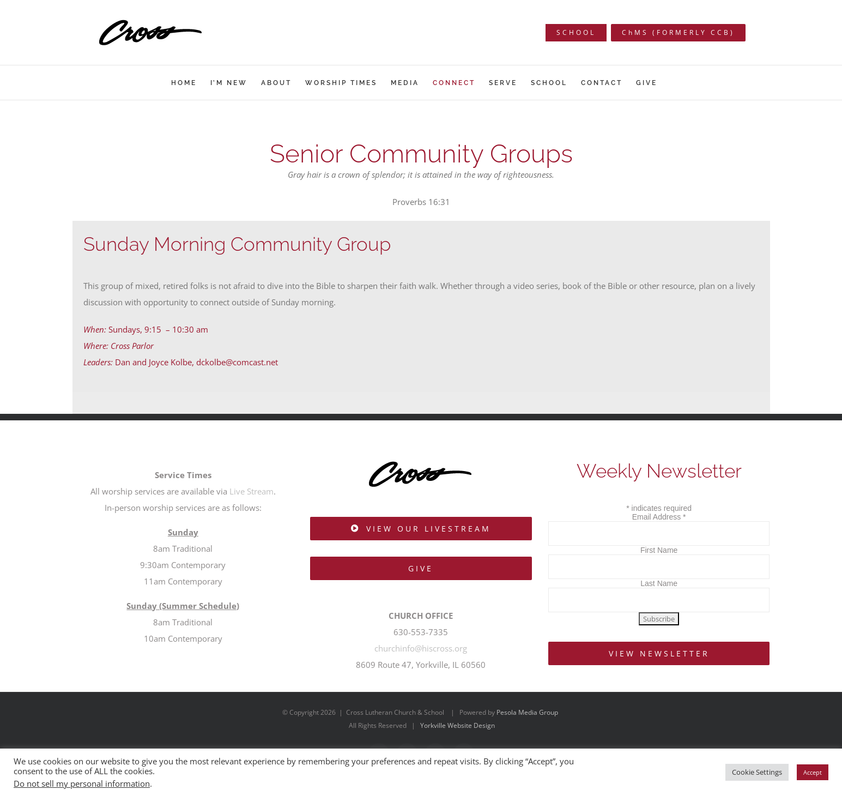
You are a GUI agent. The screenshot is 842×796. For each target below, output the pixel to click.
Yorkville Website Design (457, 725)
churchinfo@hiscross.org (420, 648)
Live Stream (251, 491)
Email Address (659, 516)
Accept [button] (812, 772)
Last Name (658, 583)
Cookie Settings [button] (757, 772)
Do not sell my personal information (82, 783)
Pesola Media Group (527, 712)
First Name (658, 550)
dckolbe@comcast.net (237, 362)
